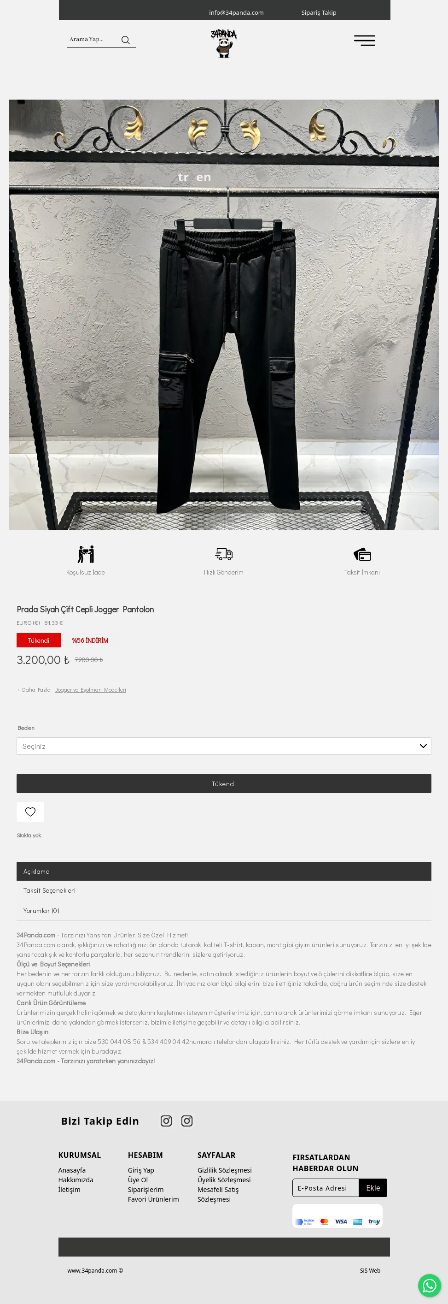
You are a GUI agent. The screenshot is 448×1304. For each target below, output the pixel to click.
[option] (224, 315)
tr (183, 177)
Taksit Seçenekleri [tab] (49, 890)
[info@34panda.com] (254, 13)
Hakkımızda (76, 1179)
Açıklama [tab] (36, 871)
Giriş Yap (141, 1170)
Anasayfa (72, 1170)
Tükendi (224, 783)
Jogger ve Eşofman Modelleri (90, 689)
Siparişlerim (146, 1189)
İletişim (69, 1189)
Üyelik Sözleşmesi (224, 1179)
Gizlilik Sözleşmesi (225, 1170)
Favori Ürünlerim (153, 1199)
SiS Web (370, 1270)
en (204, 177)
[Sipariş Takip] (347, 13)
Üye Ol (138, 1179)
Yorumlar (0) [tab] (41, 910)
